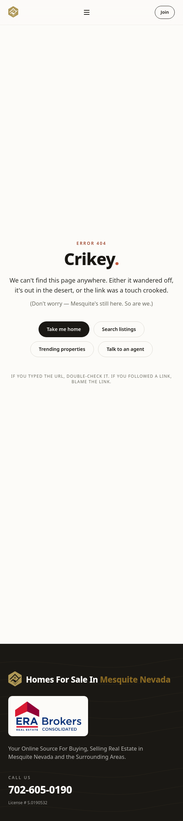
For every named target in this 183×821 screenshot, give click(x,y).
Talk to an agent (125, 349)
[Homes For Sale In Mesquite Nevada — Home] (13, 12)
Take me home (64, 329)
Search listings (119, 329)
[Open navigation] (87, 12)
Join (165, 12)
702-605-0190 (40, 790)
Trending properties (62, 349)
